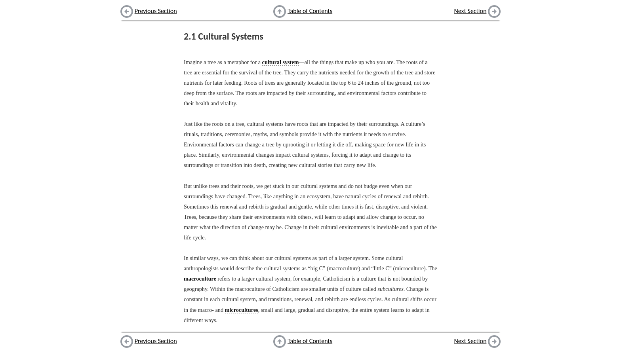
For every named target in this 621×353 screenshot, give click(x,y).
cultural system (280, 62)
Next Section (470, 11)
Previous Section (156, 11)
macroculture (200, 278)
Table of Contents (310, 11)
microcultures (241, 310)
